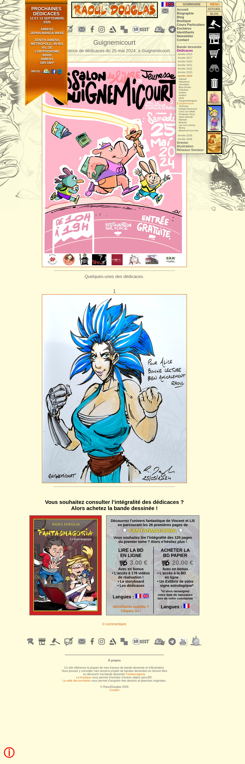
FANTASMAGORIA (152, 531)
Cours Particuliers (191, 25)
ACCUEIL (214, 9)
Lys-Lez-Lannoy (187, 125)
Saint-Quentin (186, 117)
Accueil (182, 9)
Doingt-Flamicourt (188, 108)
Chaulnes (184, 90)
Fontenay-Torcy (187, 114)
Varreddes (184, 84)
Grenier (182, 142)
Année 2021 (185, 64)
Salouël (182, 79)
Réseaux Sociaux (190, 150)
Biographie (185, 13)
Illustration (185, 146)
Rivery (182, 127)
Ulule (181, 98)
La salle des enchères (76, 680)
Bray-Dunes (185, 87)
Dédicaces (185, 50)
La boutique (83, 677)
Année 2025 (185, 135)
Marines (183, 119)
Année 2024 (185, 75)
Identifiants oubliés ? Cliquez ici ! (131, 609)
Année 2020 (185, 61)
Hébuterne (184, 81)
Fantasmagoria (135, 674)
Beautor (183, 122)
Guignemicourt (186, 103)
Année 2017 (185, 57)
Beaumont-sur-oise (188, 130)
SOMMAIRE (192, 4)
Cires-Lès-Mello (187, 111)
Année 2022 (185, 68)
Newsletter (185, 36)
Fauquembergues (188, 100)
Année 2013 (185, 54)
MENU (215, 4)
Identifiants (185, 32)
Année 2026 (185, 139)
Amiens (182, 92)
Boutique (184, 21)
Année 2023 (185, 72)
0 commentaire (114, 624)
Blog (180, 17)
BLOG (214, 13)
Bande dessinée (189, 47)
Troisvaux (184, 106)
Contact (183, 40)
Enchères (184, 28)
